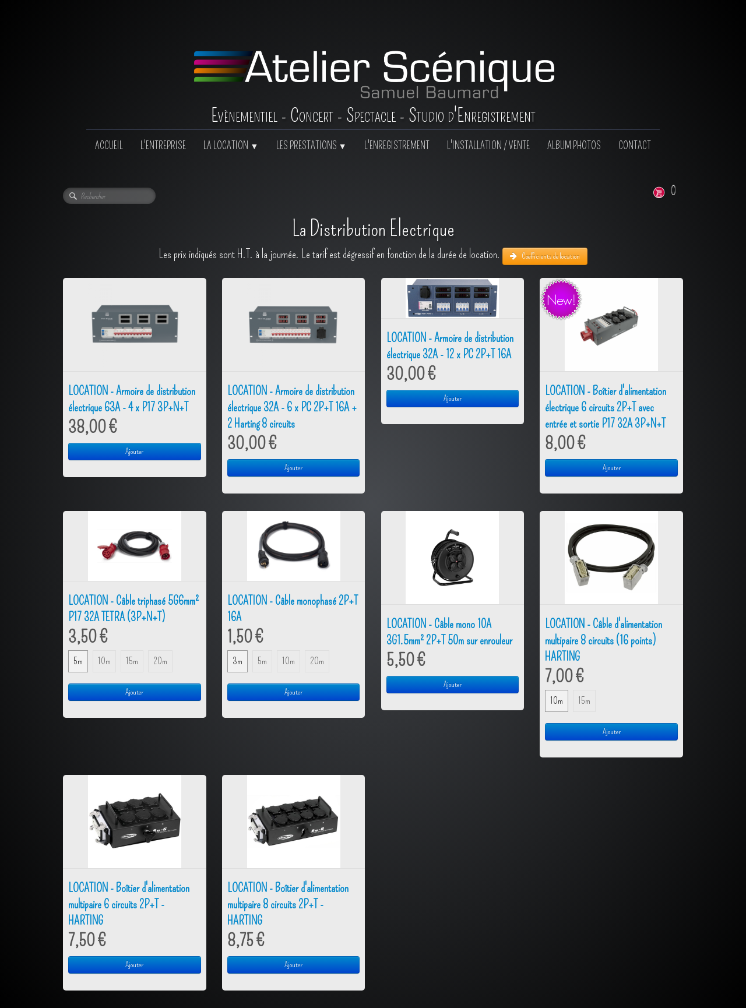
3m (237, 661)
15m (132, 661)
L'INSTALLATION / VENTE (488, 146)
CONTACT (634, 146)
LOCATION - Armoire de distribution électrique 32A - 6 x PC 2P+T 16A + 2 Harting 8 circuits (292, 407)
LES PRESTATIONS (311, 146)
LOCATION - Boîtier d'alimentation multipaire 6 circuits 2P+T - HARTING (128, 904)
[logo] (373, 65)
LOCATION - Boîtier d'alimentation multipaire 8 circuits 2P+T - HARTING (288, 904)
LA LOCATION (230, 146)
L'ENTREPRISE (163, 146)
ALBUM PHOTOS (574, 146)
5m (78, 661)
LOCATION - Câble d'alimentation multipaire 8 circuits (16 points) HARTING (603, 640)
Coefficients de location (545, 256)
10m (104, 661)
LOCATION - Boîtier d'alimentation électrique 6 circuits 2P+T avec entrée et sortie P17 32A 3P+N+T (605, 407)
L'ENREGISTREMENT (397, 146)
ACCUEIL (109, 146)
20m (160, 661)
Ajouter (134, 451)
